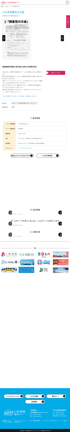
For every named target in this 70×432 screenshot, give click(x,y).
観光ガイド (55, 397)
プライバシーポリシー (20, 421)
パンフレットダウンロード (51, 421)
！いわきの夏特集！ (47, 155)
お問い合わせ (18, 422)
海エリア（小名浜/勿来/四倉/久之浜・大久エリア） (24, 103)
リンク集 (63, 421)
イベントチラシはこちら (25, 148)
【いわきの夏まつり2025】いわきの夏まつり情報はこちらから (19, 96)
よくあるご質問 (7, 422)
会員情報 (34, 402)
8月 (13, 107)
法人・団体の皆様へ (35, 421)
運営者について (7, 421)
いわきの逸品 (34, 397)
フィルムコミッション (13, 397)
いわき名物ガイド (68, 21)
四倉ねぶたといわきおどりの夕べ (21, 155)
